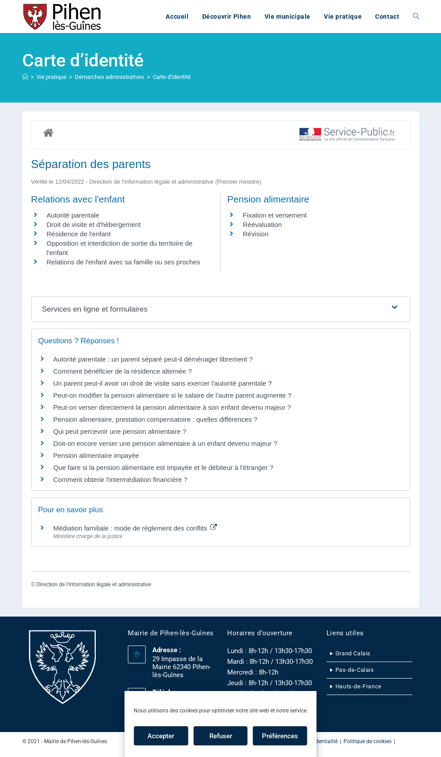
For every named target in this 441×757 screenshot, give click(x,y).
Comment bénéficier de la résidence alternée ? (122, 371)
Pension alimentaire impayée (96, 455)
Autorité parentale (73, 215)
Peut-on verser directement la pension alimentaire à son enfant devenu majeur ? (172, 407)
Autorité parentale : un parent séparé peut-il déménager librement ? (153, 359)
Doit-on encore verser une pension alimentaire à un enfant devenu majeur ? (165, 443)
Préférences (280, 736)
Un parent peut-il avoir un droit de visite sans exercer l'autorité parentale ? (162, 383)
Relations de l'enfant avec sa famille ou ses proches (123, 262)
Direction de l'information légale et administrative (94, 584)
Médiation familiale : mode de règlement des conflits (135, 528)
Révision (256, 234)
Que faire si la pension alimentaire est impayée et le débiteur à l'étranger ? (163, 467)
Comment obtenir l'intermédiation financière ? (120, 479)
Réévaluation (262, 224)
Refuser (220, 736)
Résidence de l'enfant (79, 234)
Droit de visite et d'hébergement (94, 224)
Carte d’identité (172, 77)
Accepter (160, 736)
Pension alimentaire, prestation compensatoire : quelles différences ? (155, 419)
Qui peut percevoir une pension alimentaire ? (120, 431)
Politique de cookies (367, 741)
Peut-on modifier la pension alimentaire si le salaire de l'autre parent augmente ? (172, 395)
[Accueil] (25, 77)
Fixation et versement (274, 215)
